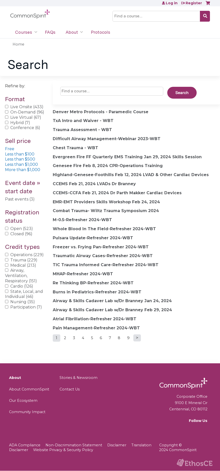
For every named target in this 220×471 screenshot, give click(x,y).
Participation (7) (26, 307)
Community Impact (27, 412)
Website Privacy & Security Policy (63, 450)
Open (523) (21, 228)
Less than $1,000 (21, 164)
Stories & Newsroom (78, 377)
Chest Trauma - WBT (75, 147)
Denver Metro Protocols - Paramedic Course (100, 111)
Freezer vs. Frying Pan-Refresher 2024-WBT (101, 247)
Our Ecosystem (23, 400)
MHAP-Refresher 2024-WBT (83, 273)
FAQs (50, 32)
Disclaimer (116, 445)
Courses (23, 32)
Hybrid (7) (20, 122)
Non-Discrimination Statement (73, 445)
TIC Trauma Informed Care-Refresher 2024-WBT (105, 264)
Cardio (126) (21, 286)
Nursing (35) (22, 301)
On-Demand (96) (27, 112)
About (72, 32)
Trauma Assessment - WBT (82, 129)
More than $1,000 (22, 169)
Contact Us (70, 389)
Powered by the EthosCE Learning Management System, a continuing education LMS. (194, 462)
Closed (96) (21, 233)
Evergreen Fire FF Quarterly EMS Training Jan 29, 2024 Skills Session (127, 156)
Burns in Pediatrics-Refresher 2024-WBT (97, 292)
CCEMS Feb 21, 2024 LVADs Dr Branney (94, 183)
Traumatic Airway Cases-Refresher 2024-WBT (103, 255)
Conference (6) (25, 127)
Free (9, 148)
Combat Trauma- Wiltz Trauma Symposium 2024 (106, 210)
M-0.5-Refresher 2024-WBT (82, 219)
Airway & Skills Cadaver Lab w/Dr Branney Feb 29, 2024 (112, 309)
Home (18, 44)
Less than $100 (19, 154)
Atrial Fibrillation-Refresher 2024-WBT (94, 319)
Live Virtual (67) (25, 117)
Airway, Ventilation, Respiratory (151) (21, 275)
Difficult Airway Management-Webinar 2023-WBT (106, 138)
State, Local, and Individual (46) (24, 294)
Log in (172, 3)
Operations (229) (27, 254)
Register (194, 3)
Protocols (100, 32)
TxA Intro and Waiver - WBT (83, 120)
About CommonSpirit (29, 389)
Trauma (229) (23, 260)
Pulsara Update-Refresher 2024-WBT (93, 238)
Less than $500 (20, 159)
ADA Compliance (24, 445)
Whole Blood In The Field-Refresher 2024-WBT (104, 228)
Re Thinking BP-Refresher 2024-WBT (93, 283)
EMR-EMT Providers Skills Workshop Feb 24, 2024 (106, 202)
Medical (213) (23, 265)
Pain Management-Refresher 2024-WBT (96, 328)
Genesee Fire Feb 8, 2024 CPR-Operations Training (108, 165)
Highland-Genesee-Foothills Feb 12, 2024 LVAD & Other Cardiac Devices (131, 174)
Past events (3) (20, 199)
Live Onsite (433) (26, 106)
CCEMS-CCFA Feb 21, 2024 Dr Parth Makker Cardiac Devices (117, 192)
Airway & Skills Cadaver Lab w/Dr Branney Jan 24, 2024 (112, 300)
